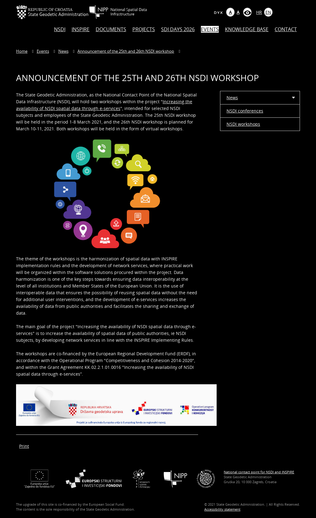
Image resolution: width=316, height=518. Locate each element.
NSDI (59, 29)
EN (268, 12)
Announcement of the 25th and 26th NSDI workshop (125, 51)
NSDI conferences (245, 111)
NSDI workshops (243, 124)
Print (24, 446)
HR (259, 12)
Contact (286, 29)
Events (210, 29)
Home (21, 51)
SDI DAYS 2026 (178, 29)
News (63, 51)
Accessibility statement (222, 509)
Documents (111, 29)
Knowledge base (246, 29)
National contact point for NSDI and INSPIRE (259, 472)
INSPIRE (80, 29)
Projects (143, 29)
